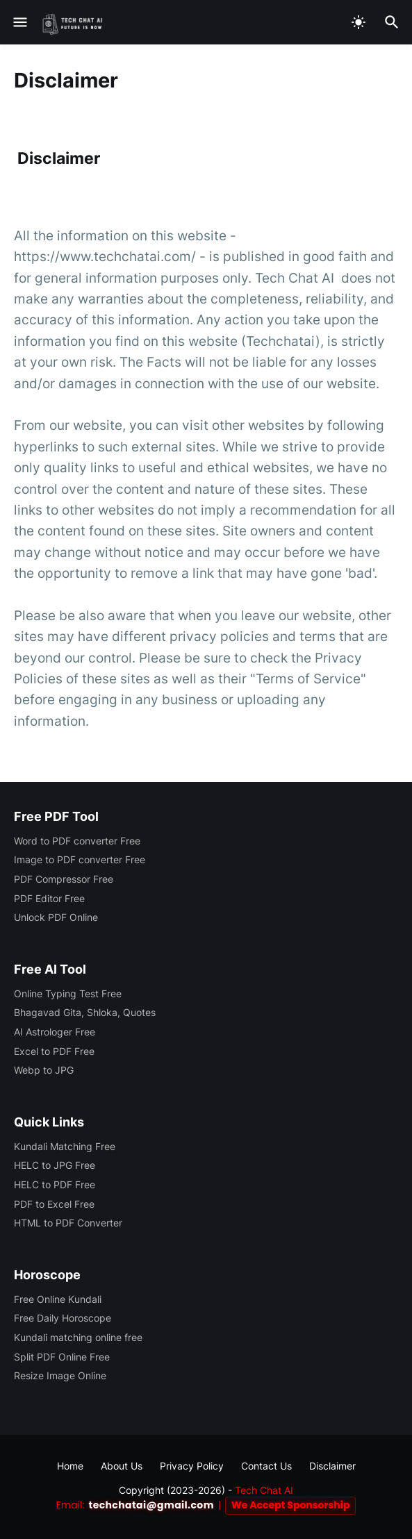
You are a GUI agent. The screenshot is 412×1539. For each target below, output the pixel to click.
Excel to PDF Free (54, 1051)
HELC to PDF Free (54, 1184)
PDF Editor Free (49, 898)
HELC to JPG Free (54, 1165)
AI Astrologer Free (54, 1032)
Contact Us (266, 1466)
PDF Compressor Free (63, 879)
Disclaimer (332, 1466)
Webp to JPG (44, 1070)
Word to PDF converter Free (77, 841)
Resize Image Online (60, 1375)
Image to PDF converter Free (79, 859)
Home (70, 1466)
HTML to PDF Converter (68, 1223)
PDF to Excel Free (54, 1204)
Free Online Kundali (57, 1299)
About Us (121, 1466)
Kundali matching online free (78, 1337)
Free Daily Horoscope (62, 1318)
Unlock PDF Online (56, 917)
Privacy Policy (192, 1466)
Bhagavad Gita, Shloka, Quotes (85, 1012)
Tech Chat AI (264, 1490)
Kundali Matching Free (64, 1146)
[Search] (393, 22)
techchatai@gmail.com (151, 1505)
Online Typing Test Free (68, 993)
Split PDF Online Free (62, 1357)
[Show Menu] (19, 22)
